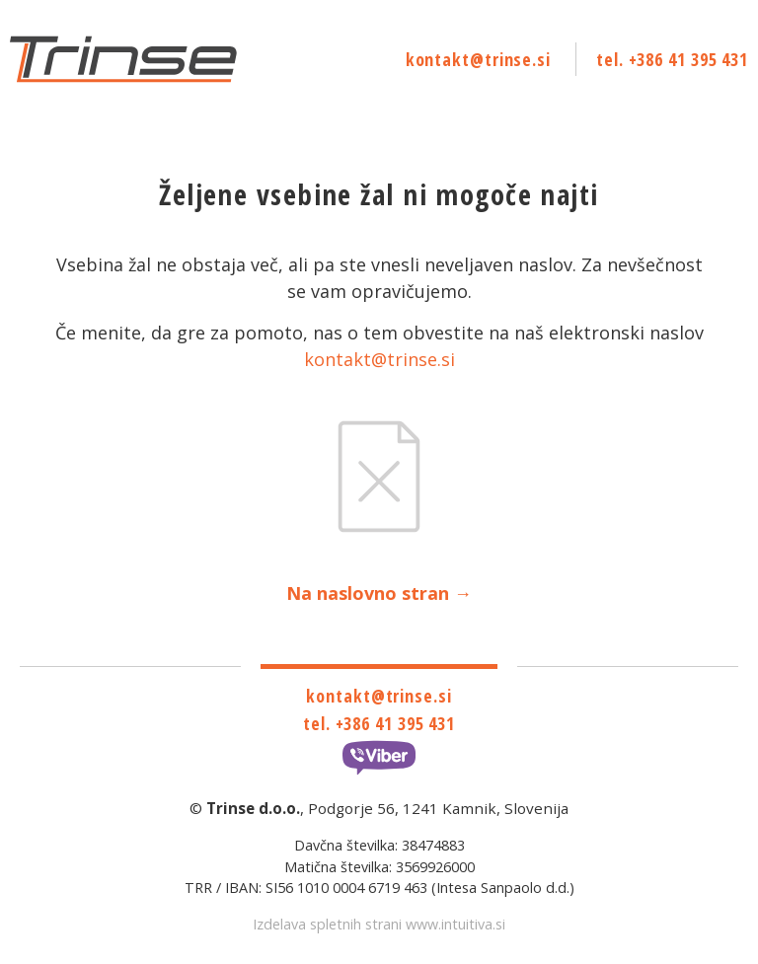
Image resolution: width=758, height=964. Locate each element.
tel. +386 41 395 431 (672, 59)
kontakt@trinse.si (478, 59)
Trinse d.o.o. (253, 808)
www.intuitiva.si (455, 924)
